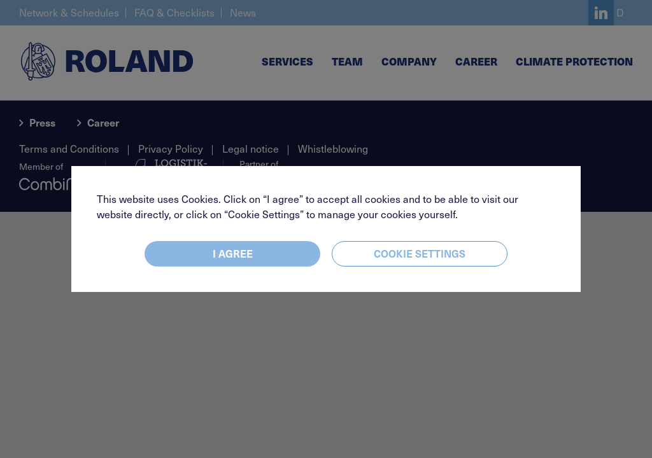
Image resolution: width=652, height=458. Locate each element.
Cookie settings (419, 253)
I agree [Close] (233, 253)
